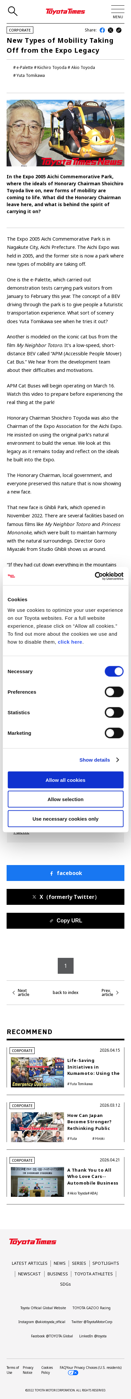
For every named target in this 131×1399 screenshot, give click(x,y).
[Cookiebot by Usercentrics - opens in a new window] (94, 576)
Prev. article (107, 993)
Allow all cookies (65, 780)
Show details (95, 760)
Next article (23, 993)
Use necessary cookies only (65, 818)
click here (70, 641)
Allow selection (65, 799)
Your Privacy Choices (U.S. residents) (93, 1370)
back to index (66, 993)
